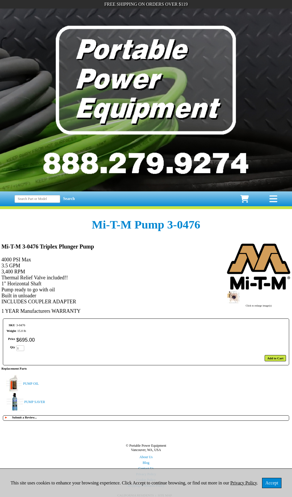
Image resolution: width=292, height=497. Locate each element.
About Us (146, 457)
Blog (146, 463)
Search (69, 199)
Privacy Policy (243, 482)
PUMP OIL (31, 384)
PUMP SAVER (34, 402)
